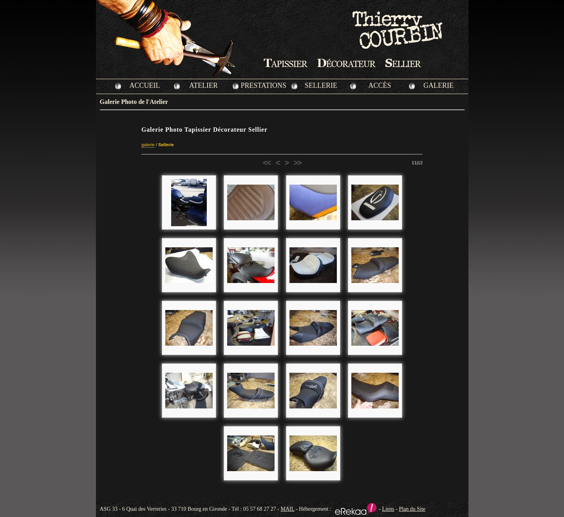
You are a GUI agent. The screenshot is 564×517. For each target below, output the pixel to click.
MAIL (287, 509)
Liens (388, 509)
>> (297, 162)
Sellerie (166, 144)
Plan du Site (412, 509)
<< (267, 162)
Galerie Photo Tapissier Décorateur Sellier (204, 129)
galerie (148, 144)
